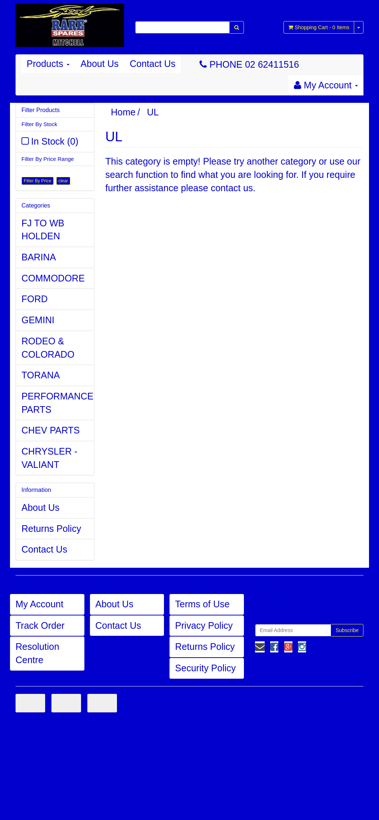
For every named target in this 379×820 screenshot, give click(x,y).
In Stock (54, 141)
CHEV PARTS (50, 430)
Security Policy (205, 668)
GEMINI (37, 320)
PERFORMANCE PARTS (57, 403)
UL (153, 112)
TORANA (40, 375)
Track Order (40, 625)
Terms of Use (202, 604)
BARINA (38, 257)
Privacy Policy (204, 625)
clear (63, 180)
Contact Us (152, 63)
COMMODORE (53, 278)
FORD (34, 299)
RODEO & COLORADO (47, 348)
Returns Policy (51, 528)
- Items (318, 27)
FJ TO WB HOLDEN (42, 230)
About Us (100, 63)
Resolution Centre (37, 653)
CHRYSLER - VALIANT (49, 458)
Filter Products (40, 110)
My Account (39, 604)
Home (123, 112)
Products (48, 63)
